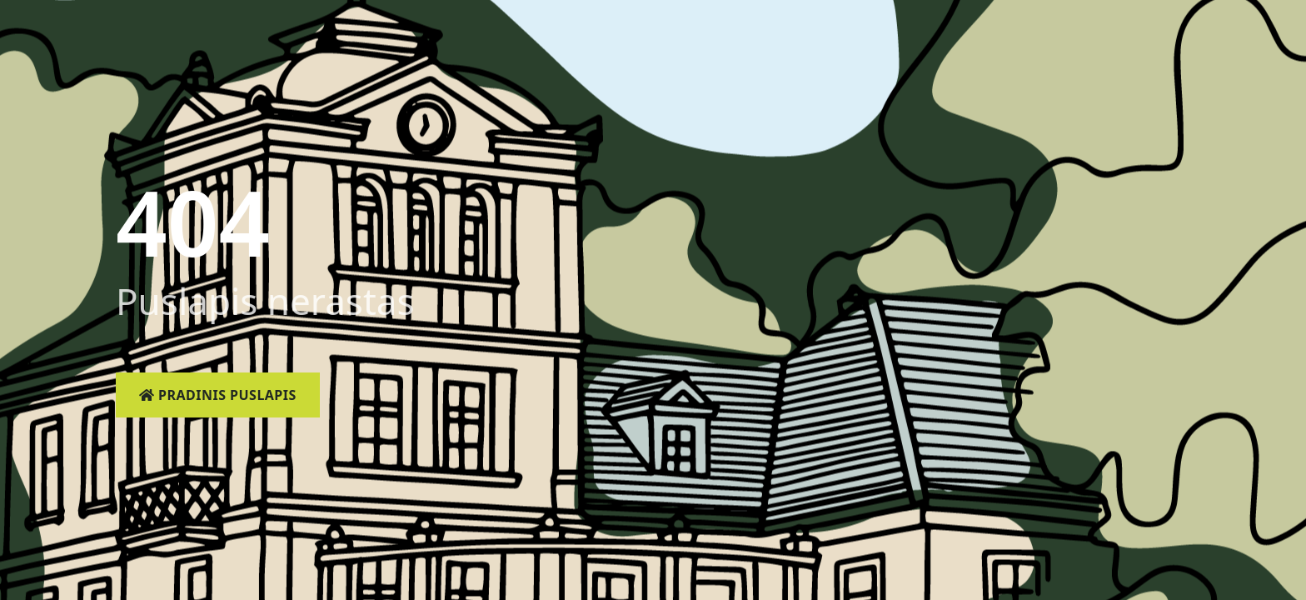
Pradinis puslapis (218, 395)
